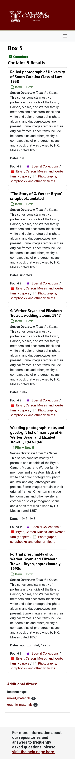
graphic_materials (20, 704)
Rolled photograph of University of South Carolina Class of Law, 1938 (37, 76)
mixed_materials (19, 698)
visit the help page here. (33, 751)
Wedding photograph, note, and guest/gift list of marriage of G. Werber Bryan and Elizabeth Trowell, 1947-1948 (37, 435)
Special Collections (45, 166)
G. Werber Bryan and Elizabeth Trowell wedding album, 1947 (36, 313)
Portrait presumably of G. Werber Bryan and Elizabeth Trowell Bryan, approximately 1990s (35, 561)
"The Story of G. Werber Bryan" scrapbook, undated (36, 196)
